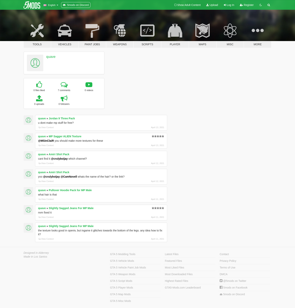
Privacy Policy (228, 260)
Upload (212, 4)
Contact (224, 254)
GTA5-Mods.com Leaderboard (183, 287)
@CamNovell (68, 176)
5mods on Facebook (233, 287)
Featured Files (173, 260)
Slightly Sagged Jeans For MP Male (71, 208)
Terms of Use (227, 267)
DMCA (223, 274)
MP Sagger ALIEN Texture (65, 136)
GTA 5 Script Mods (121, 280)
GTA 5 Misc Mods (120, 300)
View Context (46, 127)
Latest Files (172, 254)
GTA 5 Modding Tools (122, 254)
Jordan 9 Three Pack (62, 118)
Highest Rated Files (176, 280)
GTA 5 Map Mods (120, 294)
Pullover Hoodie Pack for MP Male (70, 190)
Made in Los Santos (35, 256)
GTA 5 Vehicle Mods (122, 260)
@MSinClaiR (46, 140)
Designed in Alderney (36, 252)
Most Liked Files (174, 267)
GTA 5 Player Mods (121, 287)
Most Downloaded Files (179, 274)
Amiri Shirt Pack (59, 154)
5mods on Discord (232, 294)
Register (247, 4)
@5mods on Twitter (233, 281)
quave (51, 57)
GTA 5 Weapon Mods (122, 274)
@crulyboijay (59, 158)
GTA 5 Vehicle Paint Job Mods (128, 267)
